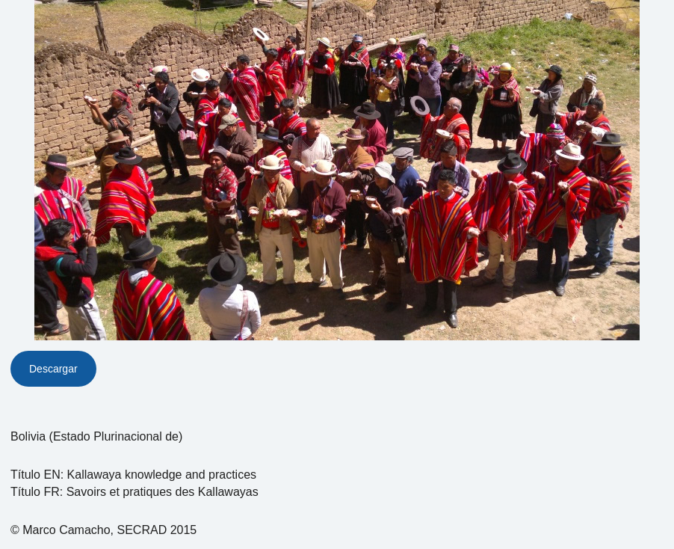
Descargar (53, 369)
